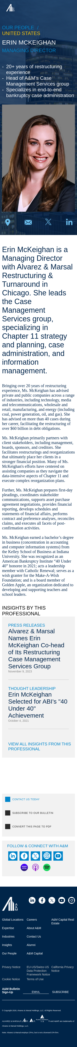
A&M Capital (35, 953)
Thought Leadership (32, 688)
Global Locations (12, 919)
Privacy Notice (11, 967)
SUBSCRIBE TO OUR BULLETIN (32, 813)
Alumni (31, 945)
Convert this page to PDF (32, 826)
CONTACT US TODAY (26, 799)
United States (21, 33)
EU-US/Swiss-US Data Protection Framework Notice (38, 970)
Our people (18, 27)
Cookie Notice (11, 979)
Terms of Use (35, 979)
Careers (32, 919)
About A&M (34, 928)
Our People (9, 953)
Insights (7, 945)
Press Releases (26, 625)
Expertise (8, 928)
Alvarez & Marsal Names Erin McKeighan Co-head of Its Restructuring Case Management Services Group (36, 649)
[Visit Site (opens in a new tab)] (32, 900)
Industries (8, 936)
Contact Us (34, 936)
